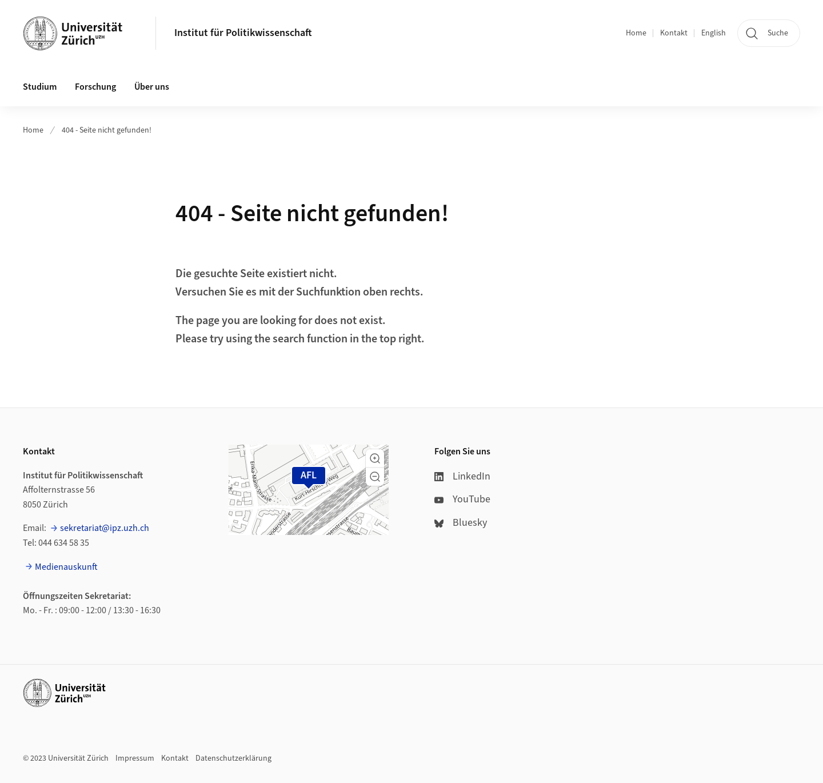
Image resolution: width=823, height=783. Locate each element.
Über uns (151, 87)
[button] (375, 458)
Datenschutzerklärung (233, 758)
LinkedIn (462, 476)
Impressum (134, 758)
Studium (40, 87)
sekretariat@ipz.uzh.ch (104, 528)
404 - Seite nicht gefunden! (106, 130)
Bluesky (460, 523)
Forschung (95, 87)
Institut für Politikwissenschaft (243, 33)
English (713, 33)
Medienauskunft (66, 567)
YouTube (462, 499)
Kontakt (674, 33)
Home (636, 33)
